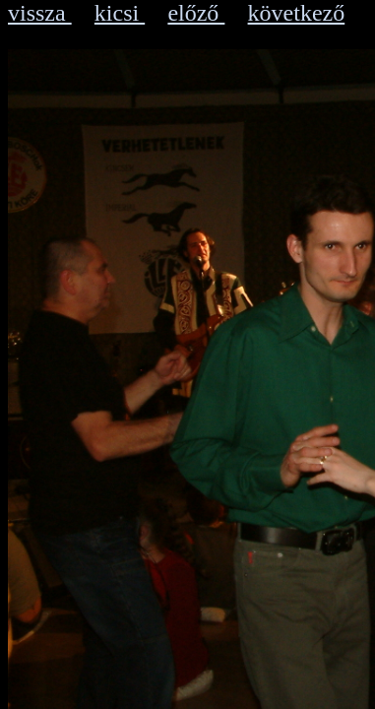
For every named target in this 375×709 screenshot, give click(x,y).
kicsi (119, 13)
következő (296, 13)
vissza (40, 13)
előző (195, 13)
